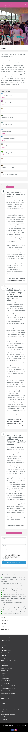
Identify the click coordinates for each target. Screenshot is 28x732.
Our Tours (3, 623)
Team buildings (5, 716)
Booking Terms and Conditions (9, 685)
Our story (3, 655)
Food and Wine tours (6, 650)
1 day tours (4, 647)
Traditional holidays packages (9, 688)
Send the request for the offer (14, 562)
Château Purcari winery (13, 527)
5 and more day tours (6, 668)
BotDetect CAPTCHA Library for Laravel (11, 557)
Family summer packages (8, 701)
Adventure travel (5, 670)
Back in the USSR (5, 680)
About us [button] (4, 626)
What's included (18, 46)
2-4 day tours (4, 658)
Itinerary (10, 46)
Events (3, 617)
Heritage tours (5, 678)
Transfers (3, 673)
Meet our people (5, 675)
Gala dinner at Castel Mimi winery (16, 280)
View (3, 97)
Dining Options (5, 663)
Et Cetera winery (19, 525)
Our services (4, 620)
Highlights (4, 46)
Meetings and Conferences (8, 693)
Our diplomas (4, 665)
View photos (7, 41)
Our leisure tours (5, 640)
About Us (3, 645)
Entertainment (5, 683)
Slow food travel (5, 691)
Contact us (4, 632)
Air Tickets (4, 719)
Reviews (3, 48)
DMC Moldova (5, 629)
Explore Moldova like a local (8, 660)
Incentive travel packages (8, 714)
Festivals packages (6, 698)
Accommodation (5, 653)
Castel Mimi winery (20, 278)
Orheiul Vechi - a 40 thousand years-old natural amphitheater (15, 423)
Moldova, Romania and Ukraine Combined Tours (12, 710)
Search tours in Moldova (7, 637)
